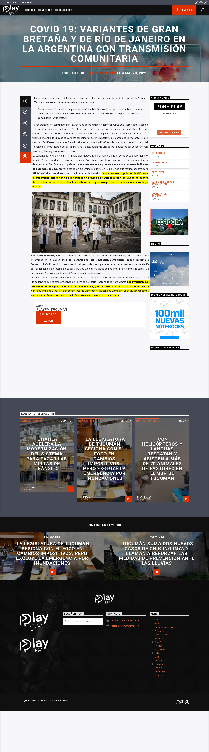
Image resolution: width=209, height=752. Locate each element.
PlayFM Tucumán (100, 174)
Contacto (9, 2)
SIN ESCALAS (159, 372)
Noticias (47, 10)
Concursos (65, 10)
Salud (122, 120)
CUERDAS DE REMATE (159, 414)
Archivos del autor (48, 536)
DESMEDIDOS (159, 381)
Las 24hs (185, 10)
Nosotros (26, 2)
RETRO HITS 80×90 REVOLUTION (163, 402)
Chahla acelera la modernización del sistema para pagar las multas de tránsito (46, 672)
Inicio (31, 10)
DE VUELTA (158, 391)
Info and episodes (169, 351)
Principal (112, 120)
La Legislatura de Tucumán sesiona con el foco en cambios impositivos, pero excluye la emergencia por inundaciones (104, 677)
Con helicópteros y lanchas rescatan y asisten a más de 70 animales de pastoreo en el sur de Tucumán (162, 677)
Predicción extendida (169, 502)
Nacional (88, 120)
